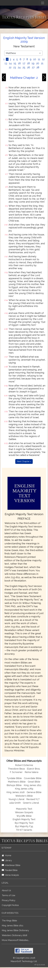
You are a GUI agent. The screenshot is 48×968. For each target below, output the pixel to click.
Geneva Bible (34, 792)
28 (38, 67)
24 (19, 67)
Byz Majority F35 (24, 826)
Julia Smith (15, 802)
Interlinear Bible (11, 865)
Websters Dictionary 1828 (14, 935)
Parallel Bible (10, 870)
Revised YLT (33, 799)
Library (7, 860)
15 (15, 63)
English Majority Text (24, 819)
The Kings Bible (9, 920)
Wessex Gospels (24, 812)
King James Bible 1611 (12, 925)
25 (24, 67)
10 (35, 59)
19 (33, 63)
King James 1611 (32, 785)
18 (28, 63)
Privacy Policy (8, 900)
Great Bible (34, 781)
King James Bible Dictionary (15, 930)
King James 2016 (16, 792)
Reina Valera (31, 772)
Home (6, 855)
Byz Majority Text (24, 823)
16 (19, 63)
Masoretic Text (24, 808)
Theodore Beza (16, 768)
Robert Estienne (24, 765)
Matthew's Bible (17, 781)
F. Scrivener (16, 772)
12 (43, 59)
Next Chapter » (24, 461)
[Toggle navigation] (42, 2)
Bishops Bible (14, 785)
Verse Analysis (10, 875)
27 (33, 67)
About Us (6, 890)
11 (39, 59)
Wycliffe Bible (24, 816)
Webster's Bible (24, 795)
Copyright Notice (10, 905)
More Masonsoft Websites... (15, 940)
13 (6, 63)
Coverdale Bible (32, 778)
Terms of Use (8, 895)
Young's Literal (16, 799)
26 (28, 67)
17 (24, 63)
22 (10, 67)
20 (38, 63)
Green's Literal (31, 802)
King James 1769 (24, 788)
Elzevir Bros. (33, 768)
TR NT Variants (24, 830)
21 (42, 63)
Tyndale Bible (14, 778)
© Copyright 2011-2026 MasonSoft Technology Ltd (24, 960)
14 (10, 63)
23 (15, 67)
